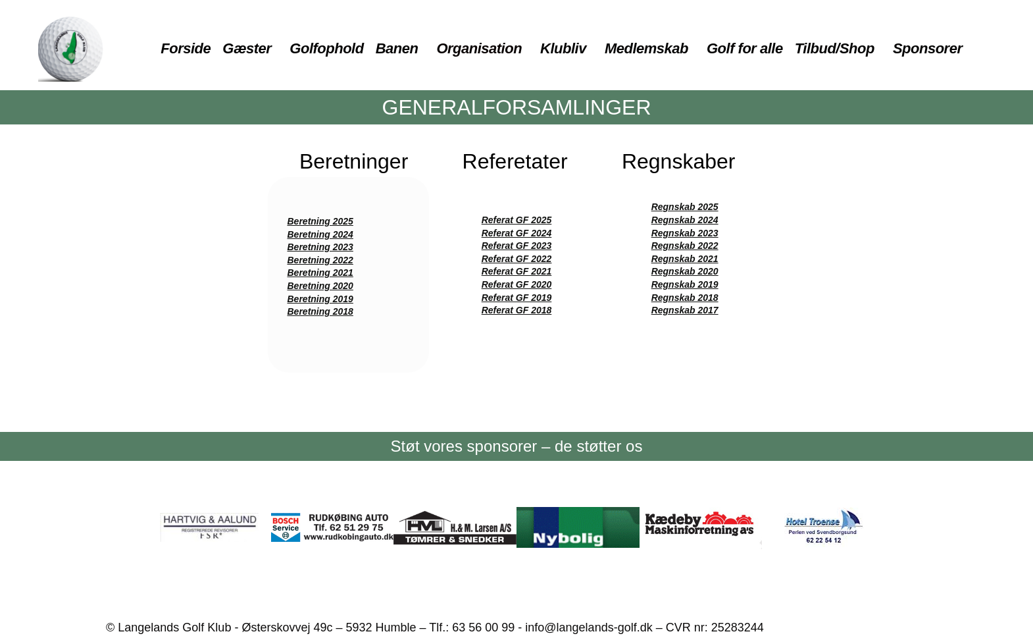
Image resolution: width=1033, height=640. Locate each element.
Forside (186, 48)
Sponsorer (928, 48)
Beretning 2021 (320, 272)
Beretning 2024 (320, 234)
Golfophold (326, 48)
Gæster (246, 48)
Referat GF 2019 (517, 297)
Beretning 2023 (320, 247)
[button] (250, 49)
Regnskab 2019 (684, 284)
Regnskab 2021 (684, 258)
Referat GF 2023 (517, 245)
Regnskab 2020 (684, 271)
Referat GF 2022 (517, 258)
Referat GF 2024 (517, 233)
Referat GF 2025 (517, 220)
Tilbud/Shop (834, 48)
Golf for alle (745, 48)
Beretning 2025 (320, 221)
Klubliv (563, 48)
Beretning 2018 (320, 311)
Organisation (479, 48)
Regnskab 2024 (684, 220)
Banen (397, 48)
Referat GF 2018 (517, 310)
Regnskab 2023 (684, 233)
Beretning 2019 (320, 299)
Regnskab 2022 (684, 245)
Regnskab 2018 (684, 297)
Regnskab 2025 (684, 206)
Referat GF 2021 (517, 271)
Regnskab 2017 (684, 310)
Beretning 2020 (320, 285)
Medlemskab (646, 48)
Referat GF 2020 (517, 284)
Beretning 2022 (320, 260)
